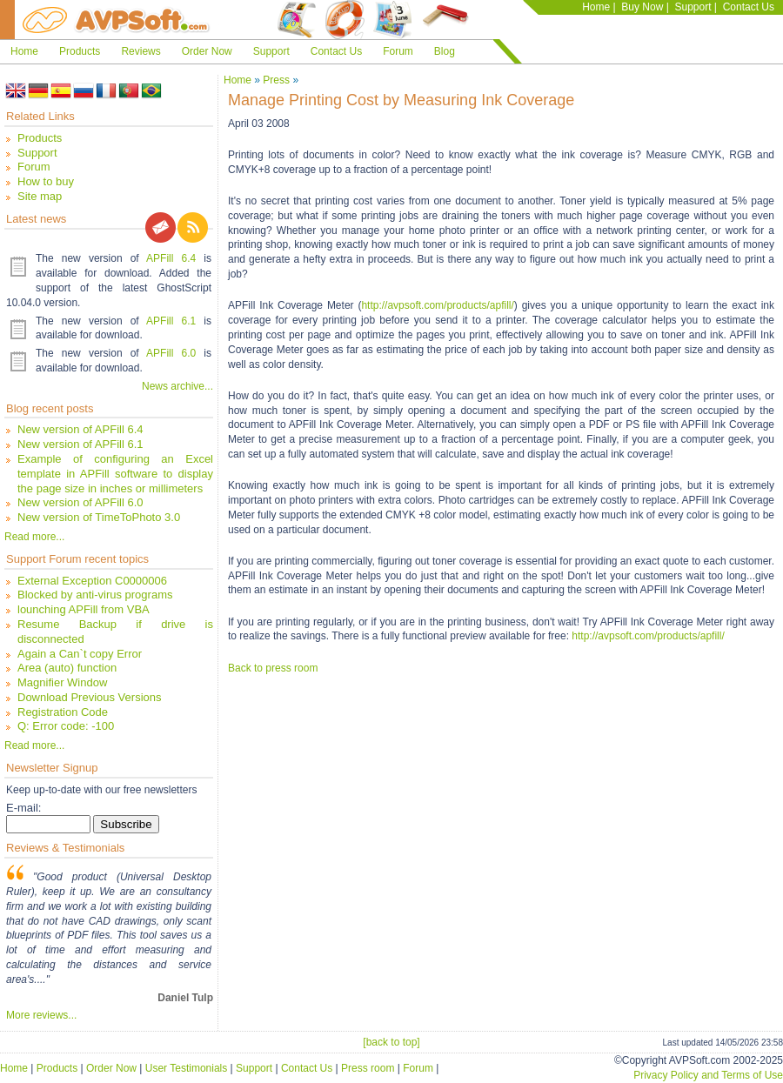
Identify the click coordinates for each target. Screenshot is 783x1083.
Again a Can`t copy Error (79, 653)
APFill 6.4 (171, 258)
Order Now (207, 51)
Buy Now (642, 7)
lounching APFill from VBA (83, 609)
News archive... (177, 386)
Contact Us (748, 7)
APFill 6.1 (171, 321)
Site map (39, 196)
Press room (367, 1068)
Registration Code (62, 712)
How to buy (45, 181)
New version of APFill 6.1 (80, 444)
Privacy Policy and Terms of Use (708, 1075)
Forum (398, 51)
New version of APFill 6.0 (80, 502)
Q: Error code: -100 (65, 725)
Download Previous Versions (89, 697)
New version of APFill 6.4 (80, 429)
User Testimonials (186, 1068)
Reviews (140, 51)
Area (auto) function (67, 667)
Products (79, 51)
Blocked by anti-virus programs (94, 594)
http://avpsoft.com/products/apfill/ (437, 305)
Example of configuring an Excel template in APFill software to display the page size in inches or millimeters (115, 473)
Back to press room (273, 668)
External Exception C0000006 (92, 580)
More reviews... (41, 1015)
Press (276, 80)
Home (596, 7)
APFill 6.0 (171, 353)
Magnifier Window (62, 682)
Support (692, 7)
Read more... (34, 537)
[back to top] (391, 1042)
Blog (444, 51)
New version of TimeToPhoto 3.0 (98, 517)
